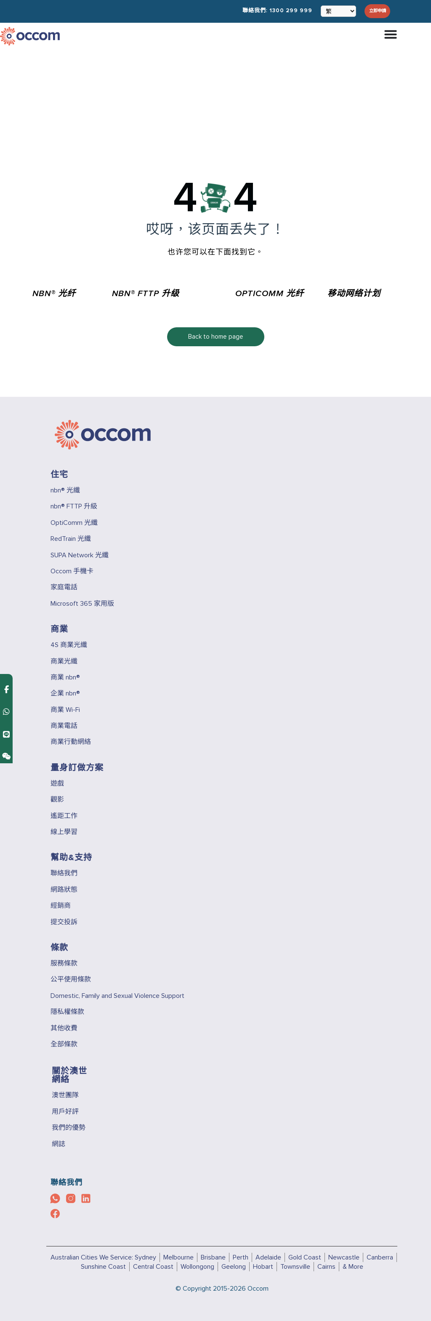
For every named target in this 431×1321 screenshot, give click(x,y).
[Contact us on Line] (6, 676)
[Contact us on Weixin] (6, 698)
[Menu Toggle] (390, 33)
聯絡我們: (268, 10)
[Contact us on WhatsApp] (6, 653)
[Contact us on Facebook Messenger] (6, 631)
